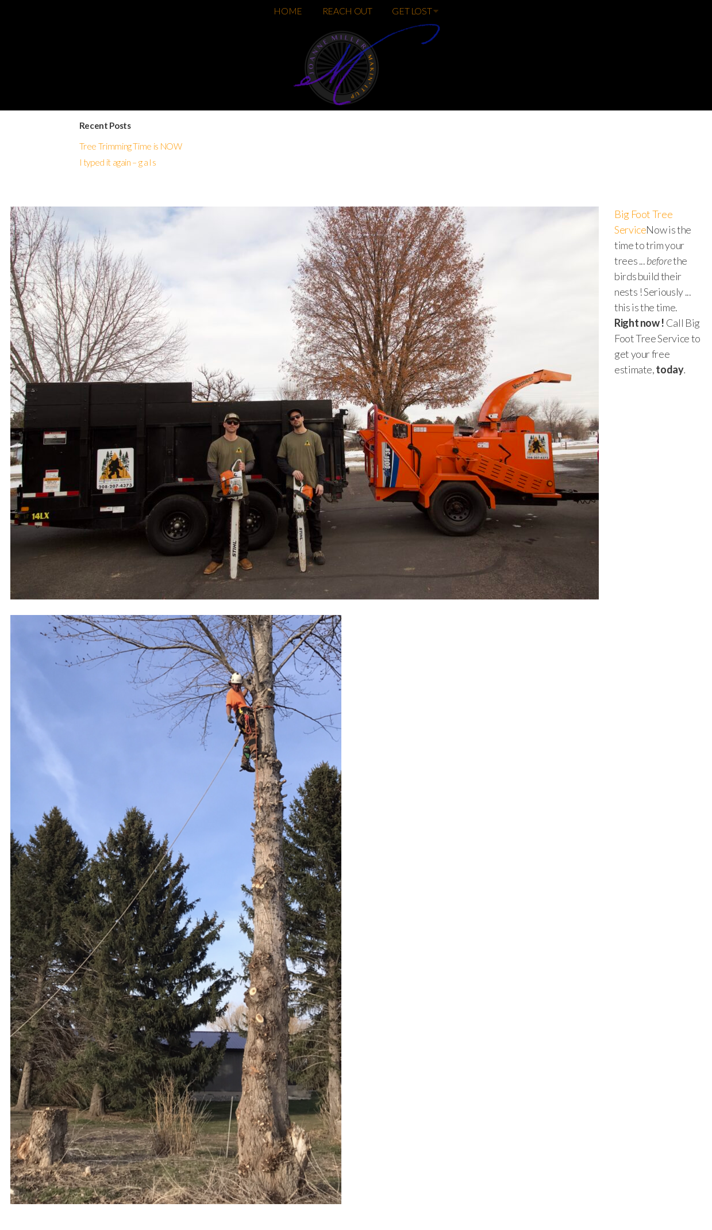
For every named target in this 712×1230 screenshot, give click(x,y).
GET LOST (415, 11)
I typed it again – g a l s (118, 162)
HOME (288, 11)
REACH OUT (347, 11)
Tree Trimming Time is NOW (130, 146)
